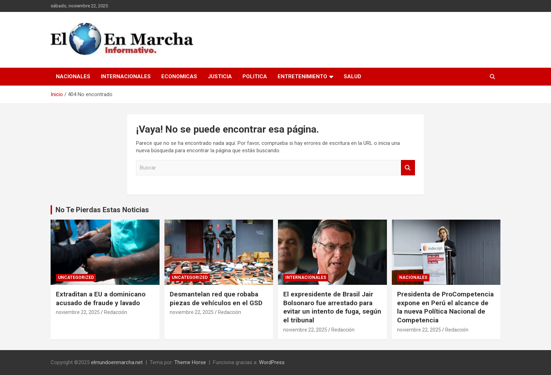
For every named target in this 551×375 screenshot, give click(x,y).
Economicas (179, 76)
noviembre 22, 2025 (78, 312)
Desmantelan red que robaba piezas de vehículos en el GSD (216, 298)
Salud (352, 76)
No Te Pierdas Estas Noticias (102, 210)
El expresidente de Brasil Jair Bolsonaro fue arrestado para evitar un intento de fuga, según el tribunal (332, 307)
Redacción (115, 312)
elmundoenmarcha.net (117, 362)
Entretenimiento (302, 76)
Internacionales (126, 76)
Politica (254, 76)
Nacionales (73, 76)
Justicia (220, 76)
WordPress (272, 362)
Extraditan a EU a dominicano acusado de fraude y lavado (100, 298)
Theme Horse (190, 362)
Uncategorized (76, 277)
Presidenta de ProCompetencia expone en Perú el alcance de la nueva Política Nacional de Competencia (445, 307)
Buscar (408, 168)
